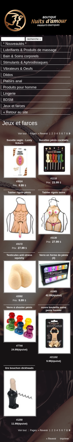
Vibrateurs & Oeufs (18, 69)
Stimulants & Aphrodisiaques (25, 62)
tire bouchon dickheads (19, 368)
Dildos (8, 75)
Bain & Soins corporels (21, 56)
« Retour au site (15, 112)
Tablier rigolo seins (53, 192)
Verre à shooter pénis (19, 307)
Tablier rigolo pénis (19, 192)
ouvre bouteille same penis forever (53, 309)
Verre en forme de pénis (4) (53, 256)
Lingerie (9, 93)
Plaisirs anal (12, 81)
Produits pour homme (20, 87)
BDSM (8, 100)
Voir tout (22, 133)
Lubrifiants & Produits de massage (29, 50)
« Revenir (43, 133)
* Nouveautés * (14, 44)
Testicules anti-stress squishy (19, 256)
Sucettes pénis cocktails (53, 140)
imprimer (64, 438)
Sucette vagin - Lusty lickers (19, 141)
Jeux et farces (14, 106)
